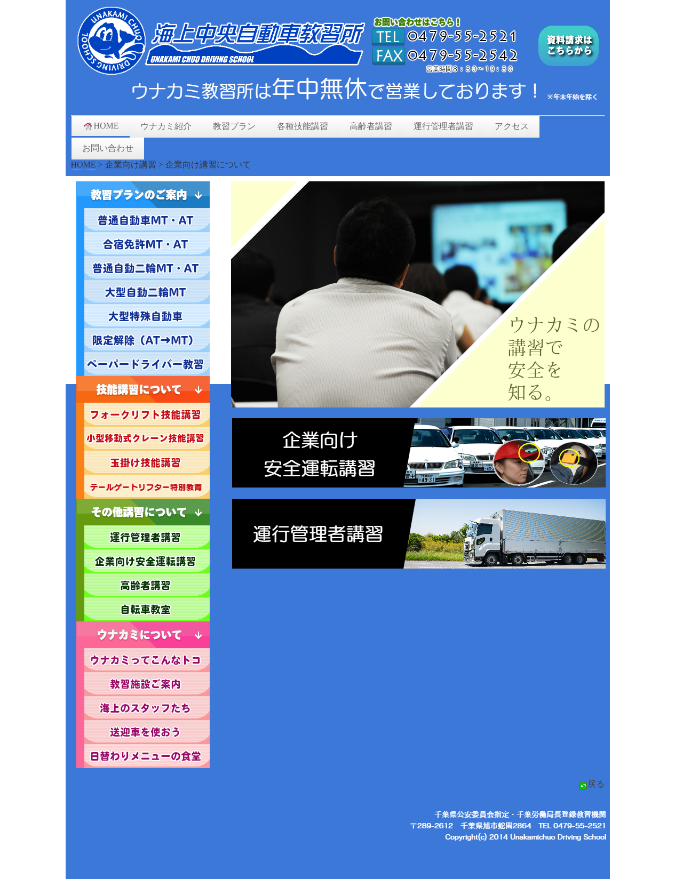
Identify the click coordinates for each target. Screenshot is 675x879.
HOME (100, 126)
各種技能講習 (302, 126)
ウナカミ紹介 (166, 126)
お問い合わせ (107, 148)
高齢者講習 (371, 126)
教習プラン (234, 126)
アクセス (512, 126)
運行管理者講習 (443, 126)
